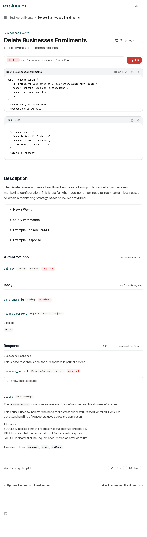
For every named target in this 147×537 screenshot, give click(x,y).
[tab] (9, 120)
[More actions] (142, 6)
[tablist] (66, 120)
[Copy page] (125, 40)
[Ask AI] (138, 71)
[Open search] (129, 6)
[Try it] (134, 60)
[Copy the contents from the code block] (132, 71)
